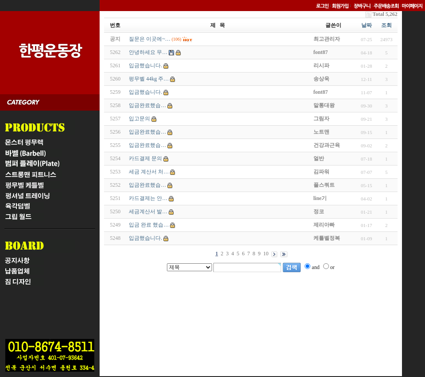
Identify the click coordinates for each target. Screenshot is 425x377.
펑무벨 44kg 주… (149, 79)
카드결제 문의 (145, 158)
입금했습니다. (145, 65)
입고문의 (139, 118)
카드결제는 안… (148, 198)
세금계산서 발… (148, 211)
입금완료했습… (147, 105)
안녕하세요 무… (148, 52)
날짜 (366, 25)
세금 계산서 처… (149, 172)
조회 (386, 25)
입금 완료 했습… (149, 225)
